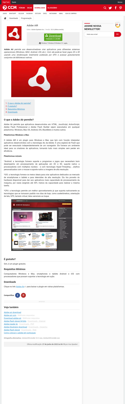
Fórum (22, 8)
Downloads (40, 8)
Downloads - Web (28, 330)
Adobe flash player (12, 330)
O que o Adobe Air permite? (19, 103)
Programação (26, 18)
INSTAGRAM (53, 13)
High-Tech (6, 2)
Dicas (29, 8)
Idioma (120, 2)
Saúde (14, 2)
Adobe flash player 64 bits (15, 321)
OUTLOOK (38, 13)
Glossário (52, 8)
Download (53, 37)
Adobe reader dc (11, 324)
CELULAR (21, 13)
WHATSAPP (12, 13)
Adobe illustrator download (15, 327)
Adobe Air (20, 286)
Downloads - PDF (26, 324)
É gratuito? (12, 106)
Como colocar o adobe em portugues (20, 333)
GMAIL (61, 13)
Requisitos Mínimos (16, 109)
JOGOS (5, 13)
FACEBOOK (29, 13)
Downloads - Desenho (38, 327)
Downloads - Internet (36, 321)
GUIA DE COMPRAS (70, 13)
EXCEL (45, 13)
